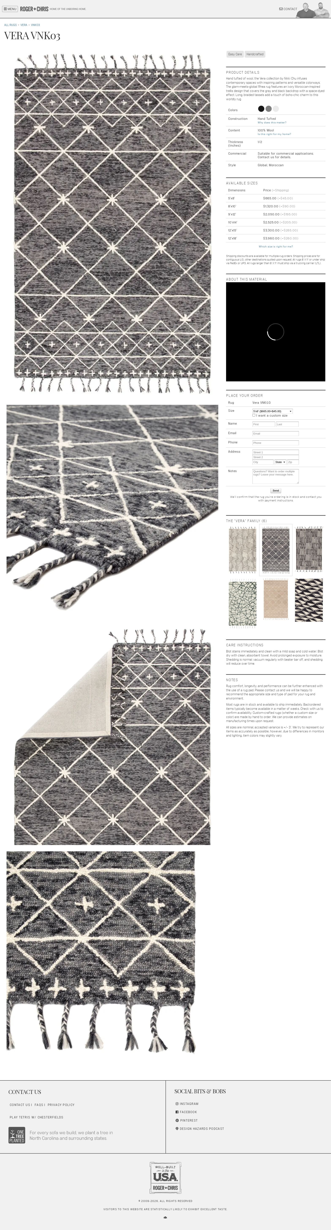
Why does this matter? (272, 122)
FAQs (39, 1105)
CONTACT (288, 9)
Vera (23, 25)
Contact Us (20, 1105)
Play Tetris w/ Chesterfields (36, 1117)
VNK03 (35, 25)
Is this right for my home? (274, 134)
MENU (10, 9)
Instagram (187, 1104)
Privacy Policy (61, 1105)
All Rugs (10, 25)
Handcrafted (255, 54)
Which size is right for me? (276, 246)
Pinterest (187, 1120)
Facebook (186, 1112)
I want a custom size (272, 415)
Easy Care (235, 54)
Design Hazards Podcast (200, 1128)
